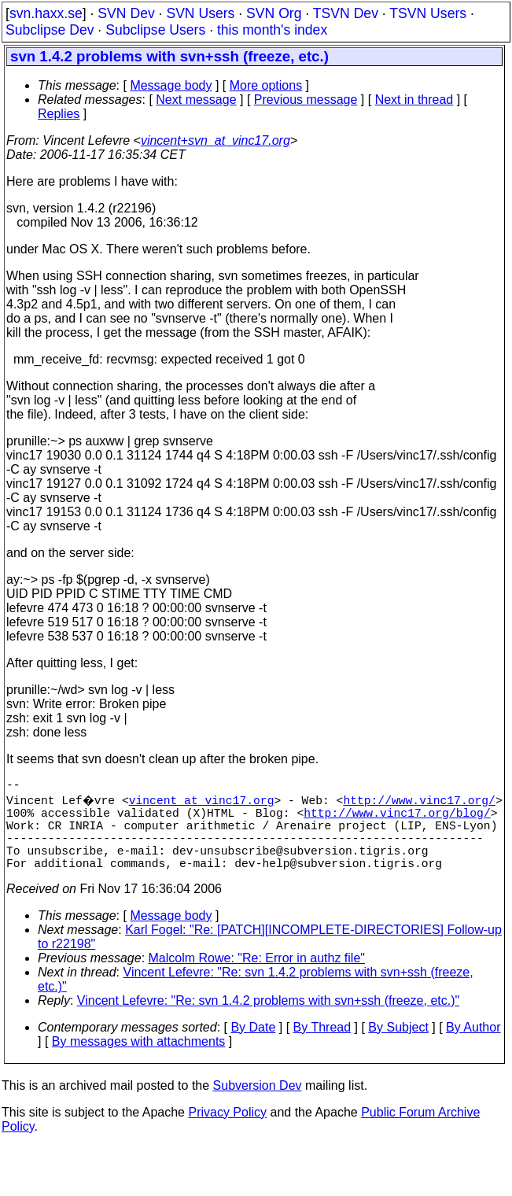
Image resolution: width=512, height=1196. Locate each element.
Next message (196, 99)
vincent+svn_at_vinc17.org (215, 140)
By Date (252, 1046)
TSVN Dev (345, 13)
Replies (58, 113)
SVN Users (200, 13)
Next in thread (414, 99)
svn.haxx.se (46, 13)
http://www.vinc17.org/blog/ (397, 818)
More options (266, 85)
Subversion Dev (257, 1104)
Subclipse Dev (50, 30)
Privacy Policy (227, 1131)
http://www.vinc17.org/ (421, 802)
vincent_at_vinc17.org (203, 802)
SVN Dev (126, 13)
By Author (473, 1046)
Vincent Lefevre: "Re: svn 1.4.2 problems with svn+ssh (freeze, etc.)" (268, 1019)
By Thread (322, 1046)
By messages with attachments (139, 1060)
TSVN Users (427, 13)
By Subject (398, 1046)
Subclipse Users (155, 30)
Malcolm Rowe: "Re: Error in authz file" (257, 977)
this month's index (272, 30)
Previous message (306, 99)
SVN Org (273, 13)
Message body (171, 85)
